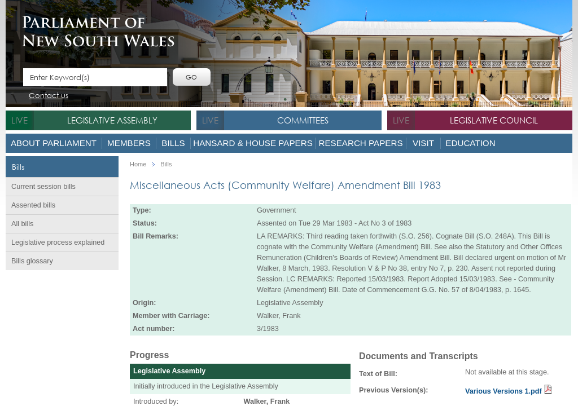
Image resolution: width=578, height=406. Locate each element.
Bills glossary (32, 261)
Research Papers (360, 143)
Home (138, 164)
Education (470, 143)
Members (129, 143)
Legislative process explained (57, 242)
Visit (423, 143)
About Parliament (54, 143)
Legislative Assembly (112, 120)
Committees (303, 120)
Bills (173, 143)
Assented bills (33, 205)
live (19, 120)
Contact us (48, 96)
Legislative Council (494, 120)
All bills (22, 224)
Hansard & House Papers (253, 143)
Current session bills (43, 187)
